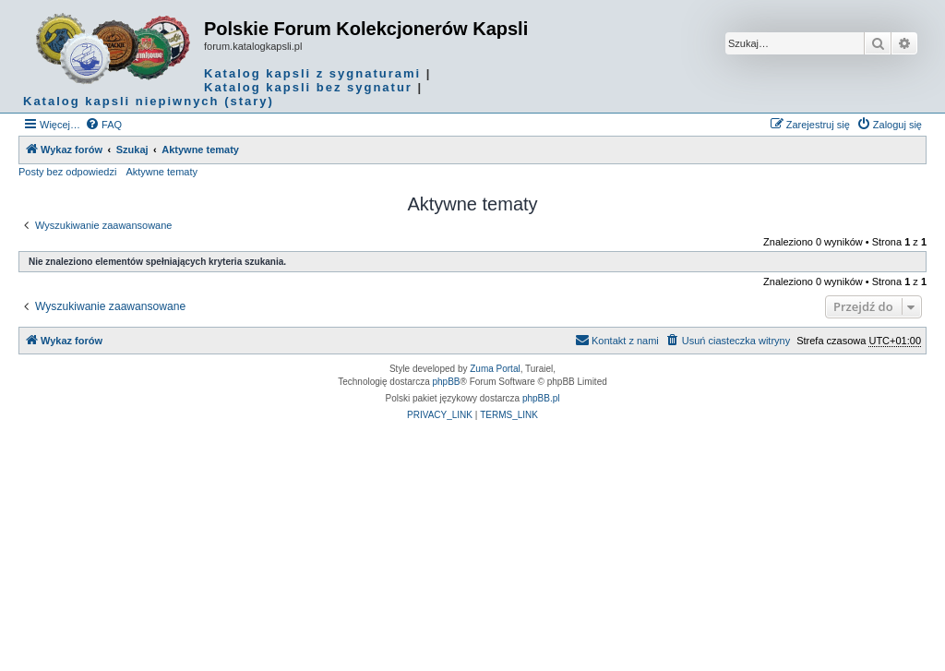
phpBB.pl (541, 398)
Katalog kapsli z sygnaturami (312, 73)
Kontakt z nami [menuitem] (617, 339)
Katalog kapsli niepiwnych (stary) (148, 101)
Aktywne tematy (161, 171)
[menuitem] (103, 125)
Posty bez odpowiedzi (67, 171)
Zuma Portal (495, 369)
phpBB (447, 382)
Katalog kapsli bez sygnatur (308, 87)
